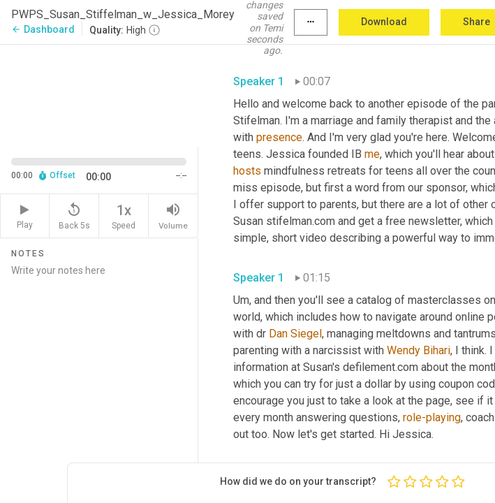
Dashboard (43, 29)
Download (384, 21)
